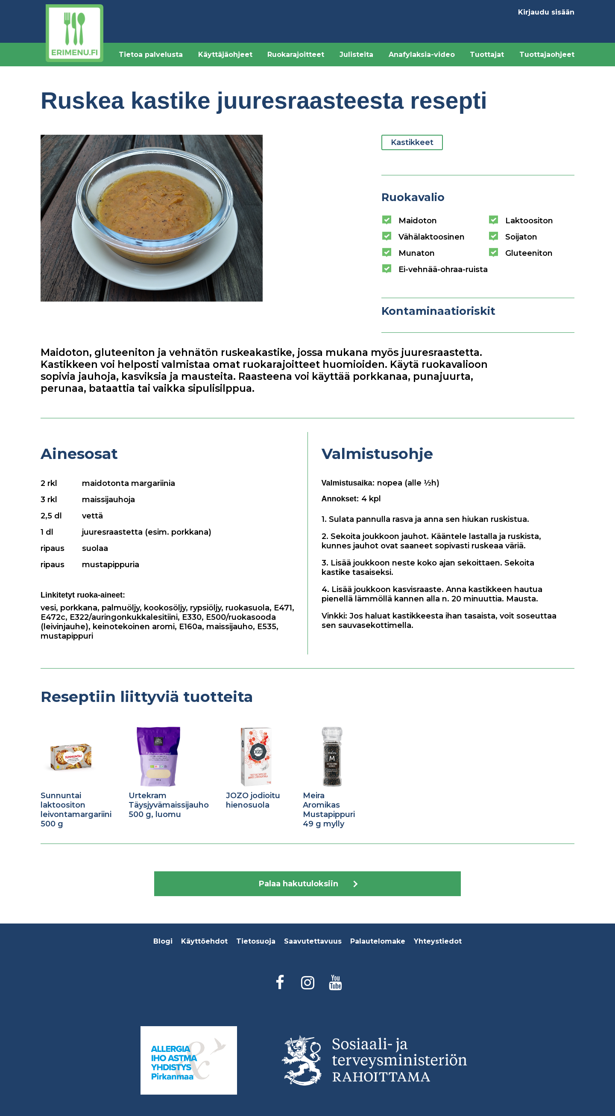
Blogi (163, 941)
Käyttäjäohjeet (225, 54)
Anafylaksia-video (422, 54)
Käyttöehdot (204, 941)
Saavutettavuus (313, 941)
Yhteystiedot (438, 941)
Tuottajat (487, 54)
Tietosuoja (255, 941)
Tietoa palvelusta (151, 54)
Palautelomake (377, 941)
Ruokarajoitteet (295, 54)
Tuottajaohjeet (546, 54)
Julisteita (356, 54)
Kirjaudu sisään (546, 12)
